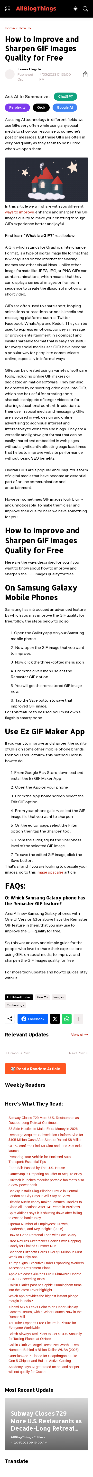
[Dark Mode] (75, 9)
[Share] (83, 74)
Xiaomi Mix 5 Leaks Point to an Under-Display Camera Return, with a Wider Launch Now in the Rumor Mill (45, 1312)
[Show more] (78, 1019)
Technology (15, 1005)
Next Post (77, 1053)
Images (59, 997)
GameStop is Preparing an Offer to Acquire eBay (45, 1174)
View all (77, 1035)
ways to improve (19, 212)
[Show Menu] (7, 9)
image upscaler (50, 872)
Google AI (65, 107)
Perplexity (17, 107)
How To (25, 28)
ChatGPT (65, 96)
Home (10, 28)
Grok (41, 107)
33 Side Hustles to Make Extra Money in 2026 (43, 1129)
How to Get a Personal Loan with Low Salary (42, 1235)
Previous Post (19, 1053)
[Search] (85, 9)
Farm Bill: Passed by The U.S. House (37, 1168)
